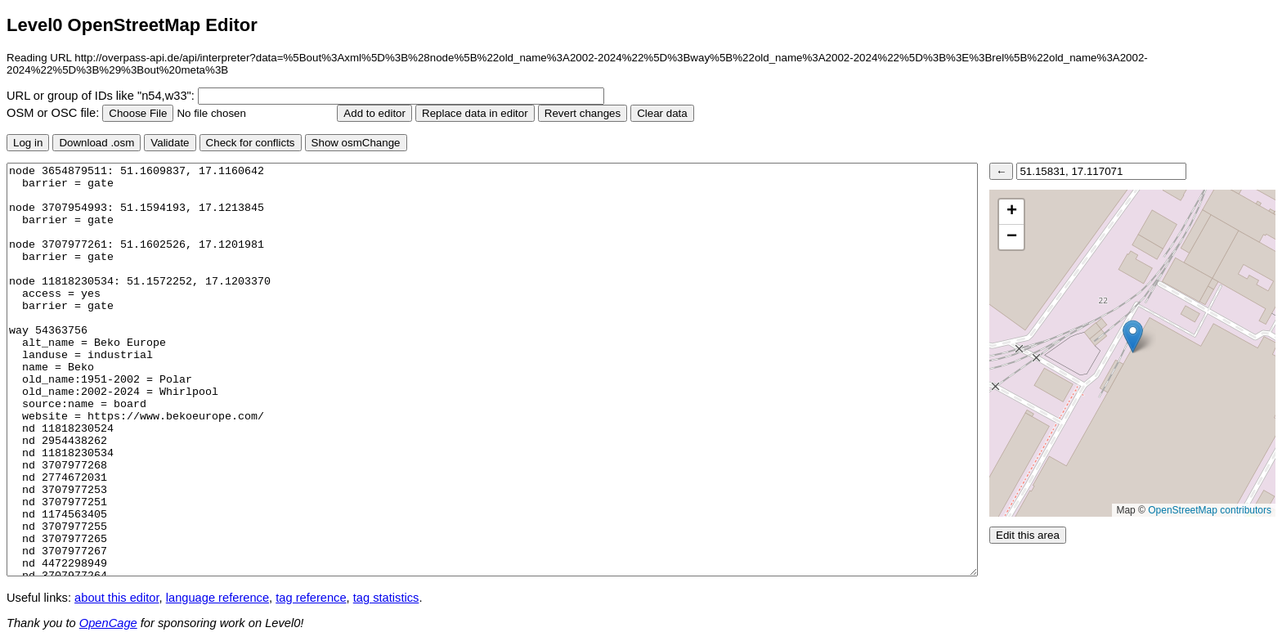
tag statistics (386, 597)
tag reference (311, 597)
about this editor (116, 597)
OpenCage (108, 623)
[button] (1133, 336)
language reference (217, 597)
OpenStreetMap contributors (1209, 510)
